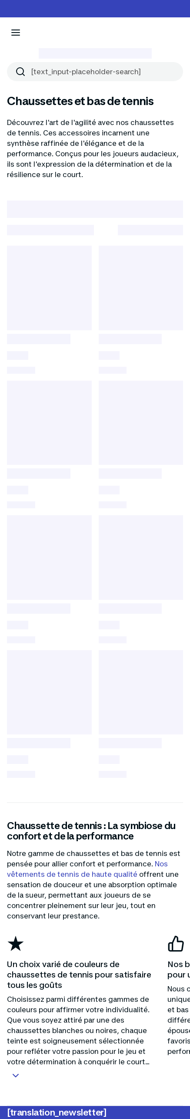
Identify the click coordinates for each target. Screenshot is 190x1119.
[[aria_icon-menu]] (15, 32)
